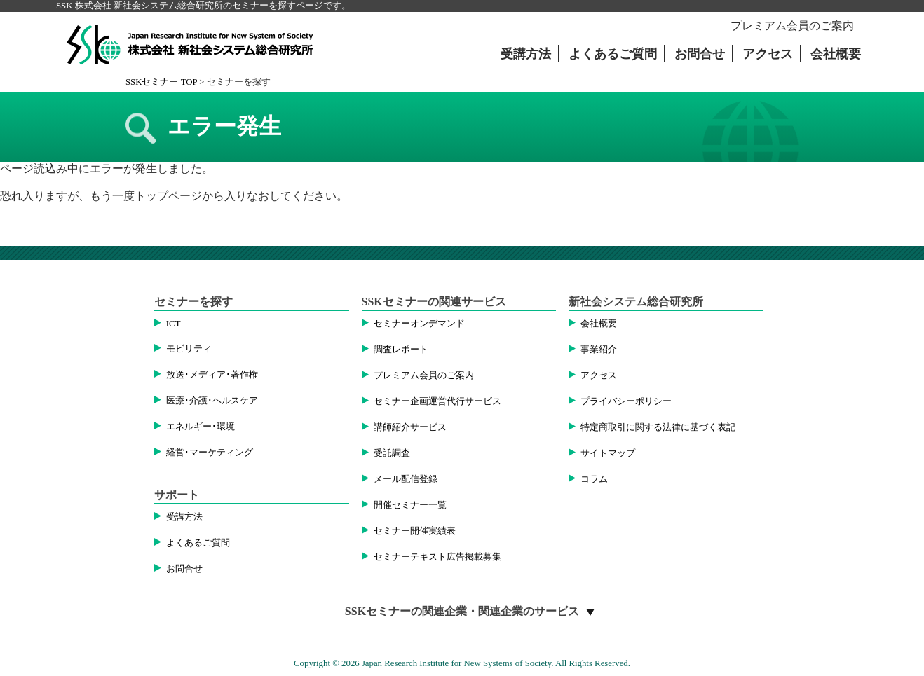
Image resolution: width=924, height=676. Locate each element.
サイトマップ (607, 453)
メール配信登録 (405, 479)
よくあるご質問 (613, 54)
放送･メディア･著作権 (212, 375)
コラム (594, 479)
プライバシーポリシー (626, 401)
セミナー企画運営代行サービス (437, 401)
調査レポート (401, 349)
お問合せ (699, 54)
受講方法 (526, 54)
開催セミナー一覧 (410, 505)
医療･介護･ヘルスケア (212, 401)
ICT (173, 324)
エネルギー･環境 (200, 427)
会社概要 (835, 54)
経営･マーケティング (209, 452)
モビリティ (189, 349)
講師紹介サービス (410, 427)
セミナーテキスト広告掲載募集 (437, 557)
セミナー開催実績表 (415, 531)
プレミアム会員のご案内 (792, 26)
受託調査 (392, 453)
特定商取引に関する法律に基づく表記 (657, 427)
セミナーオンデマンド (419, 324)
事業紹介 (598, 349)
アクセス (767, 54)
